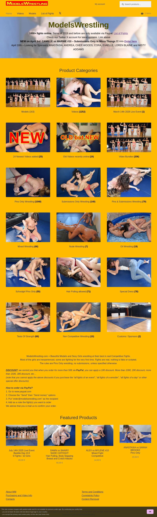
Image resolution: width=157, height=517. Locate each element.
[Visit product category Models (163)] (28, 95)
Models (32, 13)
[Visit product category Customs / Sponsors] (129, 320)
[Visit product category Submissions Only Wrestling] (78, 185)
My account (100, 4)
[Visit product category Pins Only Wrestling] (28, 185)
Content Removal (90, 499)
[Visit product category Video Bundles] (129, 140)
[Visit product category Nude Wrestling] (78, 230)
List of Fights (47, 13)
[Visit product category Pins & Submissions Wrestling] (129, 185)
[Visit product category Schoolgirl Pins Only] (28, 275)
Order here (130, 41)
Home (9, 13)
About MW (11, 492)
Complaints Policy (90, 495)
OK (150, 512)
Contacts (10, 499)
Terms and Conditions (92, 492)
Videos (20, 13)
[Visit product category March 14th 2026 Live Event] (129, 95)
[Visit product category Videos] (78, 95)
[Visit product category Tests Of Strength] (28, 320)
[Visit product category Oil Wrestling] (129, 230)
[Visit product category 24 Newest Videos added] (28, 140)
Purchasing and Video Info (19, 495)
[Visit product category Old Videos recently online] (78, 140)
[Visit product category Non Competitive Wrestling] (78, 320)
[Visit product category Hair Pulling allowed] (78, 275)
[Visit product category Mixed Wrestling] (28, 230)
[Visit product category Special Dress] (129, 275)
